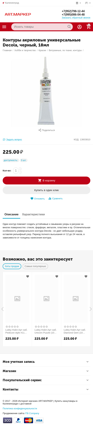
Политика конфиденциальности (20, 408)
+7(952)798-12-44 (73, 11)
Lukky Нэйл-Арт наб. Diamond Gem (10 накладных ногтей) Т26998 (75, 331)
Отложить (37, 198)
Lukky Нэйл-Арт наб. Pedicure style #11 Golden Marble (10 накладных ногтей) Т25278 (16, 331)
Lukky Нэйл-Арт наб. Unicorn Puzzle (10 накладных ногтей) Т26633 (46, 331)
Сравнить (55, 198)
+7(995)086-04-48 (73, 14)
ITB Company (32, 413)
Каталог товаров (4, 26)
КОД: (76, 139)
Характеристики (33, 214)
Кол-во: (7, 170)
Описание (11, 214)
